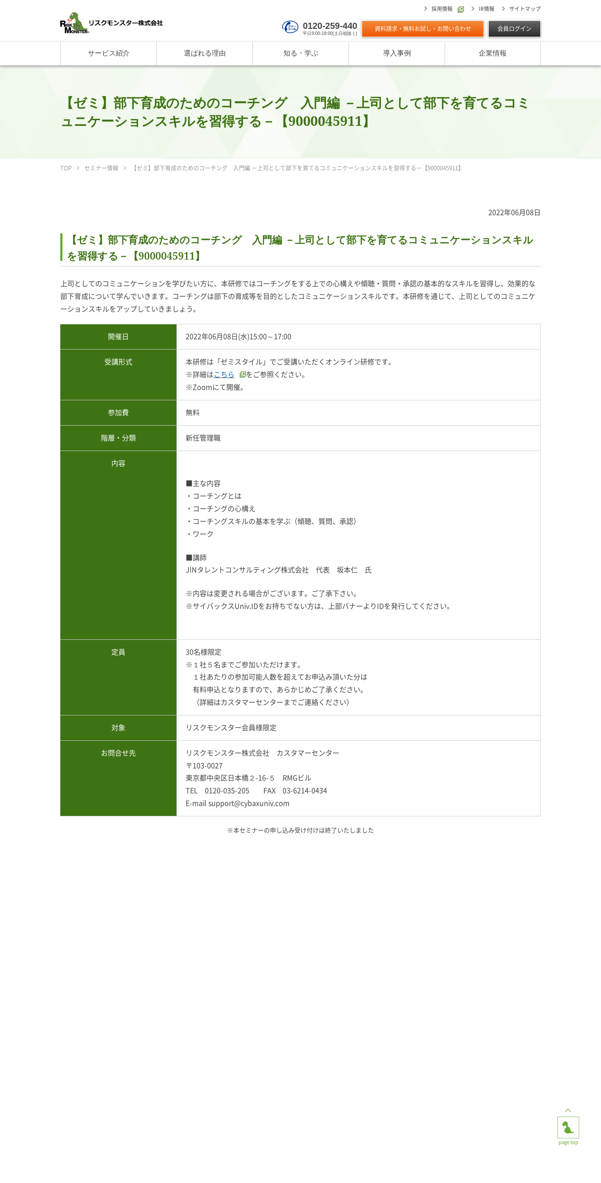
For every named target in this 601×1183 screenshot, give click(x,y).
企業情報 (493, 53)
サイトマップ (525, 8)
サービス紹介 (109, 53)
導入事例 (397, 53)
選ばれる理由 (205, 53)
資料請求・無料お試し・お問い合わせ (423, 28)
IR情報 (486, 8)
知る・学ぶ (300, 53)
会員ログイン (514, 28)
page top (568, 1124)
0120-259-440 (330, 26)
